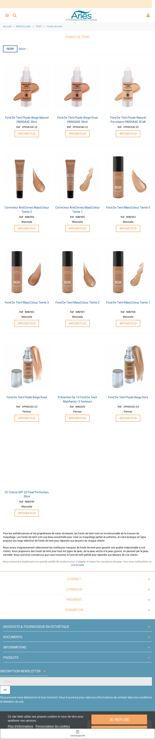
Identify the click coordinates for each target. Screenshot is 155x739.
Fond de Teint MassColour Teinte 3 (27, 302)
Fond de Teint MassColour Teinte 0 (128, 207)
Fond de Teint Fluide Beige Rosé (27, 397)
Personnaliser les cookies (53, 726)
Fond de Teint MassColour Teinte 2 (77, 302)
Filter (10, 48)
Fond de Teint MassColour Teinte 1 (128, 302)
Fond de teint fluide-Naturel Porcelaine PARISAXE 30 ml (128, 119)
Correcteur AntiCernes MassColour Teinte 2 (27, 209)
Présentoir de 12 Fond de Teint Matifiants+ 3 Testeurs (77, 399)
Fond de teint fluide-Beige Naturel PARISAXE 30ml (27, 119)
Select (24, 48)
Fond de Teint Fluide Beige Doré (128, 397)
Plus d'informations (20, 726)
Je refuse (119, 720)
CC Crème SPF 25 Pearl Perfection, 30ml (27, 494)
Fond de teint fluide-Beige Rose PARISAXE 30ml (77, 119)
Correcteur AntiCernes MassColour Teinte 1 (77, 209)
